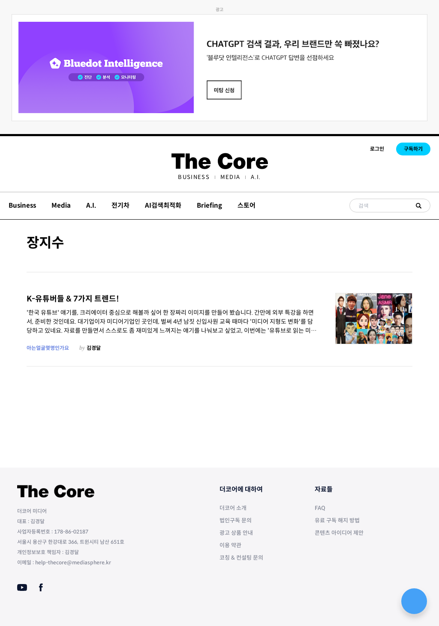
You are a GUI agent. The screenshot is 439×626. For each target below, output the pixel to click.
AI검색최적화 (163, 205)
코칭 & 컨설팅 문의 (241, 557)
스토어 (247, 205)
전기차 (120, 205)
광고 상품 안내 (236, 533)
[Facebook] (41, 587)
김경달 (94, 348)
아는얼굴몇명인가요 (48, 348)
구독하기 (413, 149)
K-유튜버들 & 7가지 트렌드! (73, 299)
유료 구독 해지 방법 (337, 520)
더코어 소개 (233, 508)
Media (230, 177)
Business (193, 177)
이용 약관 (230, 545)
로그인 (377, 149)
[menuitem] (193, 177)
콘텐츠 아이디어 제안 (339, 533)
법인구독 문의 (236, 520)
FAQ (320, 508)
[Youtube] (22, 587)
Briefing (209, 205)
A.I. (256, 177)
